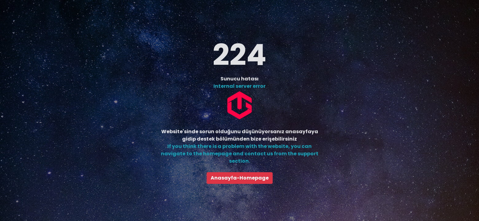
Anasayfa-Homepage (240, 177)
